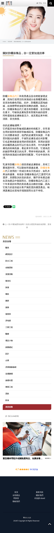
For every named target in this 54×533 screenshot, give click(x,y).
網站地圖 (28, 518)
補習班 (8, 314)
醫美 (7, 248)
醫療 (7, 334)
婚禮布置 (9, 380)
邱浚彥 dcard (39, 498)
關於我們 (39, 495)
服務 (7, 307)
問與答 (16, 498)
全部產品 (16, 495)
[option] (27, 441)
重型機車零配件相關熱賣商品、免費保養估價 (23, 458)
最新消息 (39, 492)
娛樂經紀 (9, 347)
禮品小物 (9, 341)
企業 (7, 360)
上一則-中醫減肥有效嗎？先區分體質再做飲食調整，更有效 (27, 225)
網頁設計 (9, 254)
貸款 (7, 394)
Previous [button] (47, 423)
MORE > (48, 458)
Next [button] (49, 423)
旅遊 (7, 287)
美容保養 (10, 41)
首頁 (16, 492)
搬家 (7, 301)
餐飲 (7, 294)
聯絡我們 (16, 501)
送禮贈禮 (9, 374)
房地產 (8, 321)
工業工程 (9, 327)
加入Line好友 (12, 416)
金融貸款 (9, 267)
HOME (4, 41)
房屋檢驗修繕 (10, 367)
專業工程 (9, 387)
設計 (7, 354)
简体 (44, 3)
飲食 (7, 400)
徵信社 (8, 281)
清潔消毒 (9, 274)
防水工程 (9, 261)
